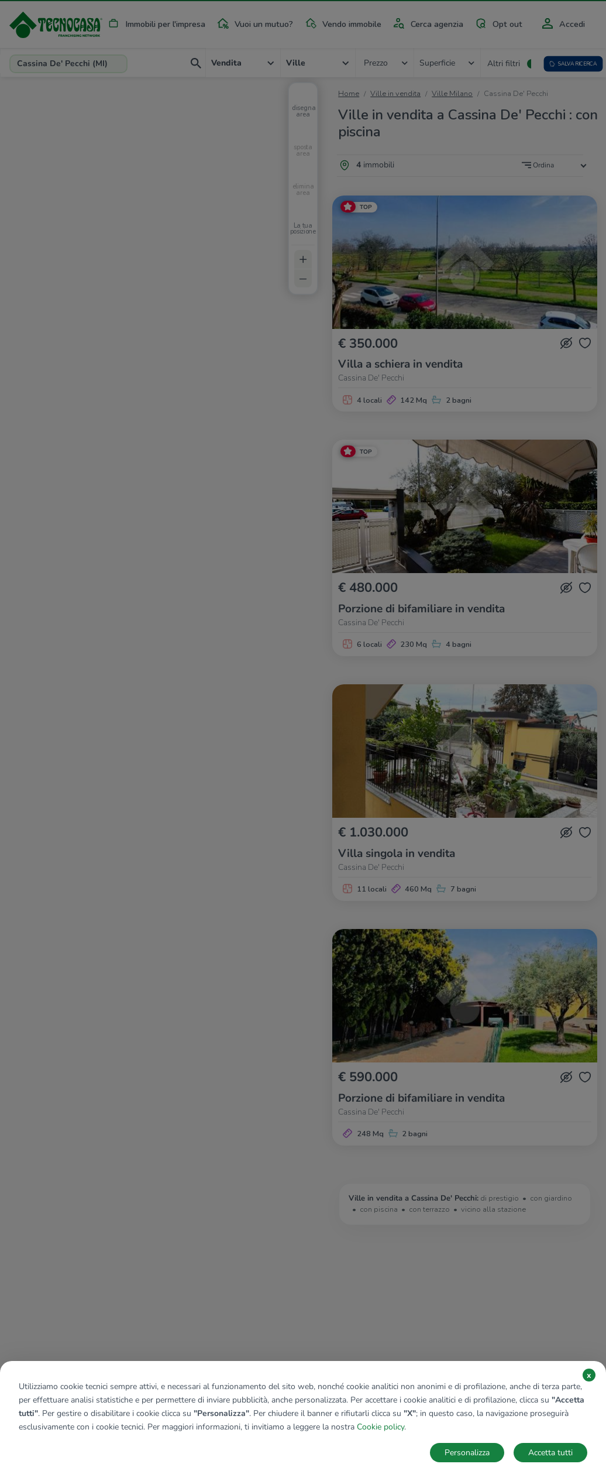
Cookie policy (380, 1426)
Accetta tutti (550, 1452)
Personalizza (467, 1452)
